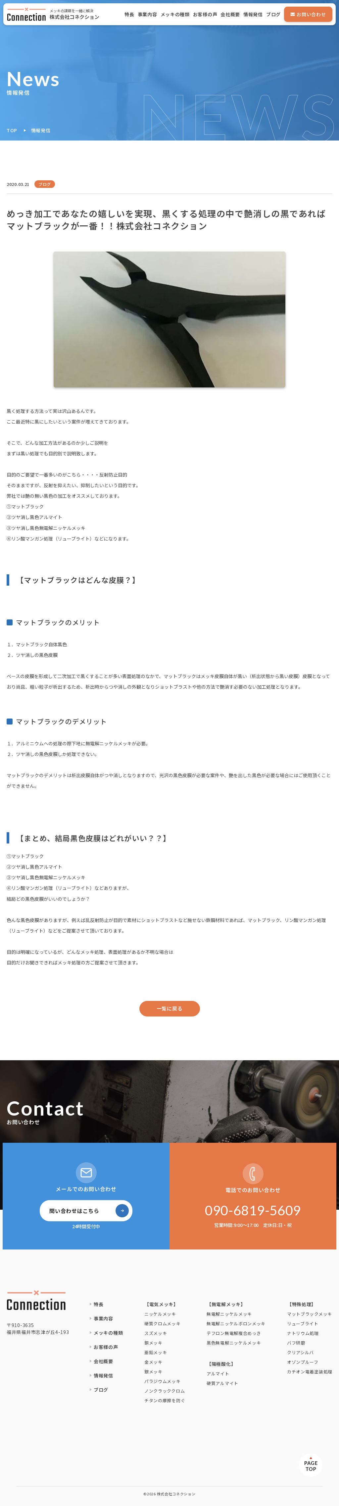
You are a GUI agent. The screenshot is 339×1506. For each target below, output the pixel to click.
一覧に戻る (170, 1008)
